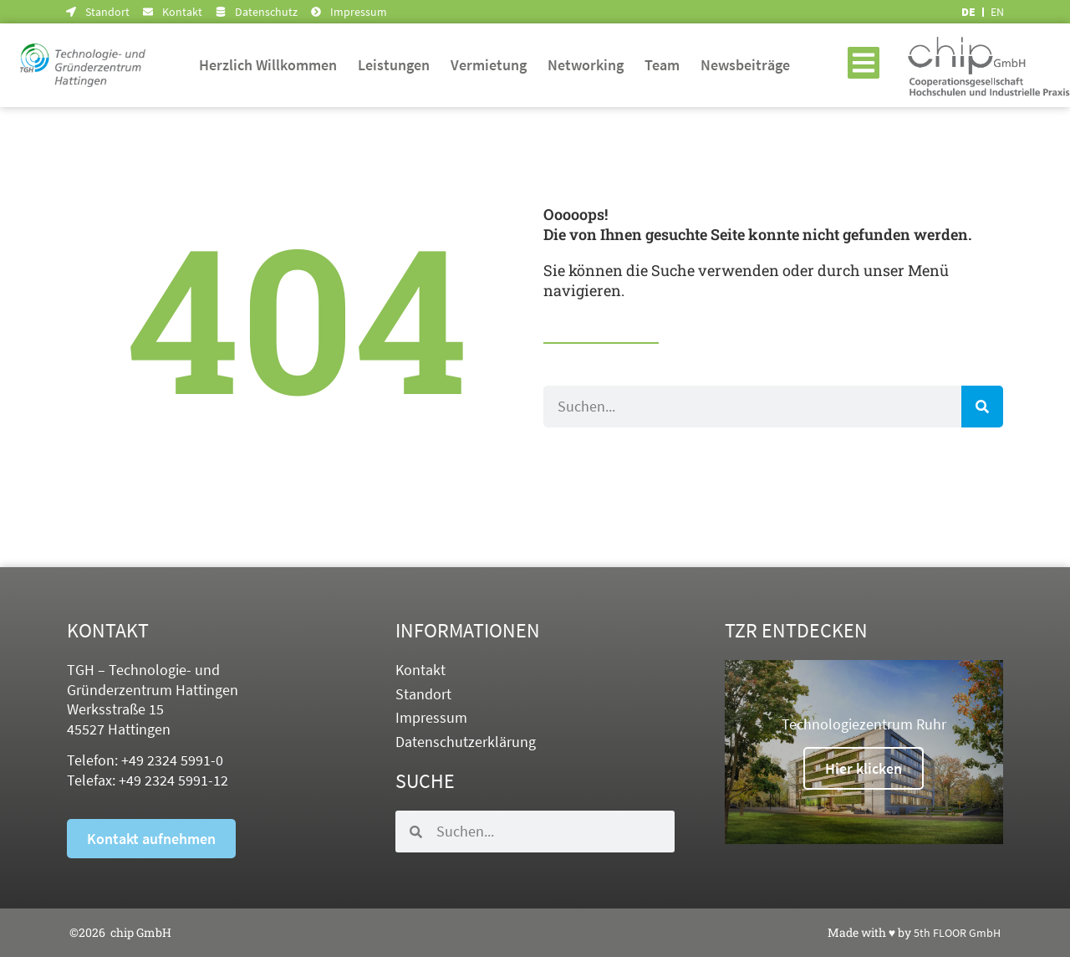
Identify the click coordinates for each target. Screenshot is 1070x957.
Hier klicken (863, 768)
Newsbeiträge (745, 64)
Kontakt (420, 669)
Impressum (431, 717)
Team (662, 64)
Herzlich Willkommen (268, 64)
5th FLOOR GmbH (957, 932)
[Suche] (982, 406)
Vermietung (489, 64)
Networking (586, 64)
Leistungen (394, 64)
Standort (423, 694)
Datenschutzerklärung (465, 741)
